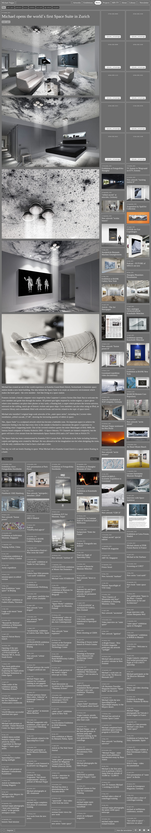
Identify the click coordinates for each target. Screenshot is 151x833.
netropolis (56, 7)
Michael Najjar (8, 3)
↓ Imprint (9, 830)
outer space (10, 7)
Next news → (95, 459)
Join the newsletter (124, 830)
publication (19, 7)
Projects (107, 3)
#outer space (6, 22)
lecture (26, 7)
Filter (3, 7)
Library (133, 3)
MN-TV (116, 3)
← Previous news (7, 459)
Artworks (77, 3)
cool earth (39, 7)
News (98, 3)
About (124, 3)
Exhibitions (89, 3)
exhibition (32, 7)
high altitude (47, 7)
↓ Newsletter (144, 3)
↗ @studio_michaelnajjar (112, 36)
